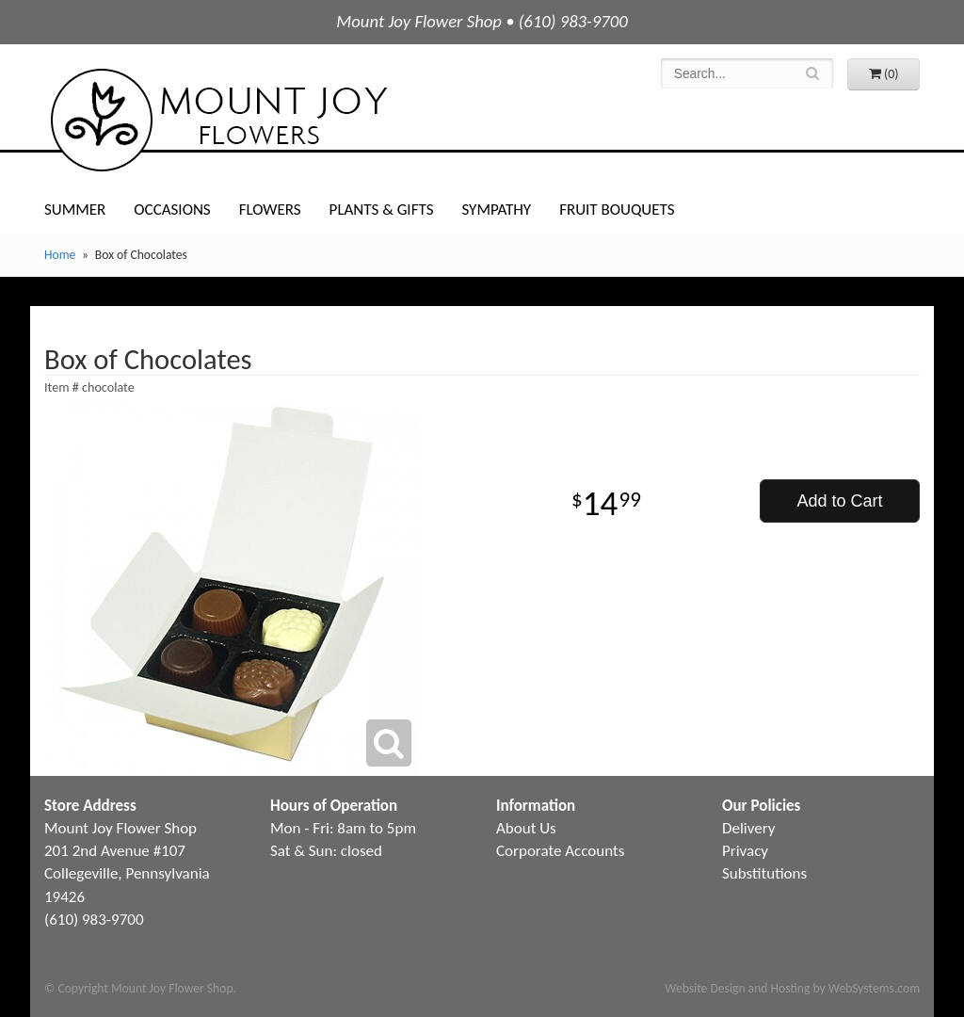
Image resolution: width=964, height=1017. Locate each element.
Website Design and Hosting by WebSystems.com (792, 988)
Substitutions (764, 873)
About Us (526, 828)
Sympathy (496, 209)
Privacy (745, 851)
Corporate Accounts (560, 851)
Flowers (270, 209)
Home (59, 255)
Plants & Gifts (381, 209)
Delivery (748, 828)
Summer (74, 209)
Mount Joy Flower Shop (217, 120)
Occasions (172, 209)
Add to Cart (839, 501)
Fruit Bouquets (616, 209)
